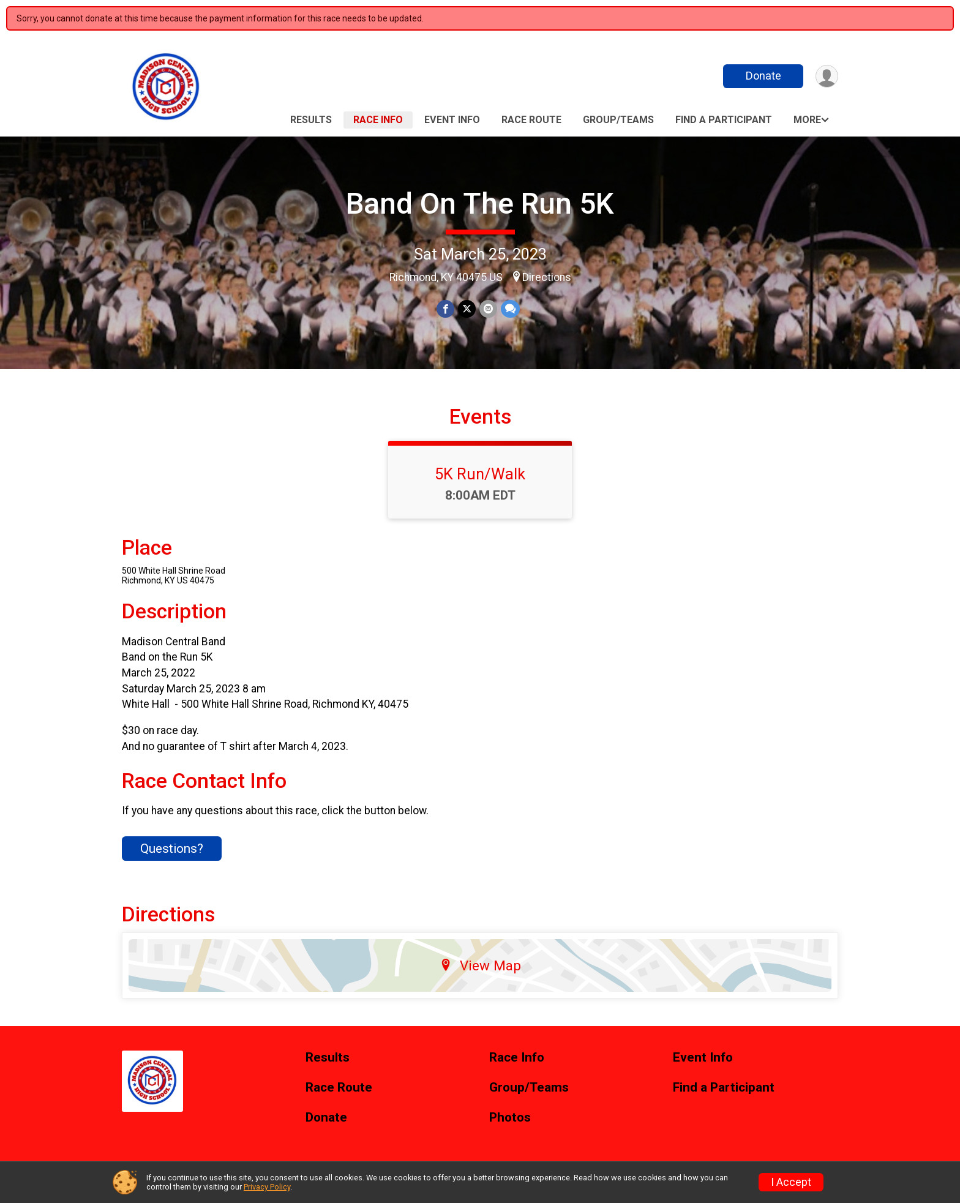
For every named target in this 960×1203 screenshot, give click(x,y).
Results (311, 120)
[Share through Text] (510, 309)
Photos (510, 1118)
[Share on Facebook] (445, 309)
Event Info (452, 120)
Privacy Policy (267, 1186)
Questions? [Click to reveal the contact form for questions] (171, 848)
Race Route (531, 120)
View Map (480, 965)
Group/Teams (618, 120)
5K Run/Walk (480, 474)
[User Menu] (827, 76)
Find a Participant (723, 120)
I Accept (791, 1182)
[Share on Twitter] (467, 309)
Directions (546, 277)
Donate (763, 75)
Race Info (378, 120)
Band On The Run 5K (480, 203)
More (807, 120)
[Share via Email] (488, 309)
